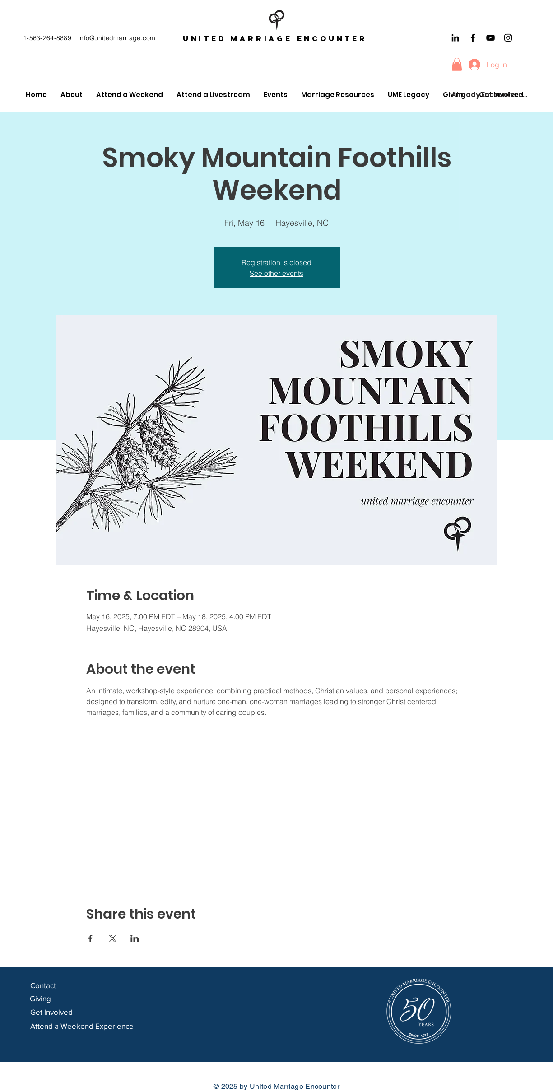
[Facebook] (473, 38)
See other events (276, 273)
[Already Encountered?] (489, 95)
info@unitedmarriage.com (117, 38)
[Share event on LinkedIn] (134, 938)
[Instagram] (508, 38)
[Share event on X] (112, 938)
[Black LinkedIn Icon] (455, 38)
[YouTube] (490, 38)
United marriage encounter (275, 38)
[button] (456, 64)
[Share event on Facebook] (90, 938)
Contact (44, 985)
